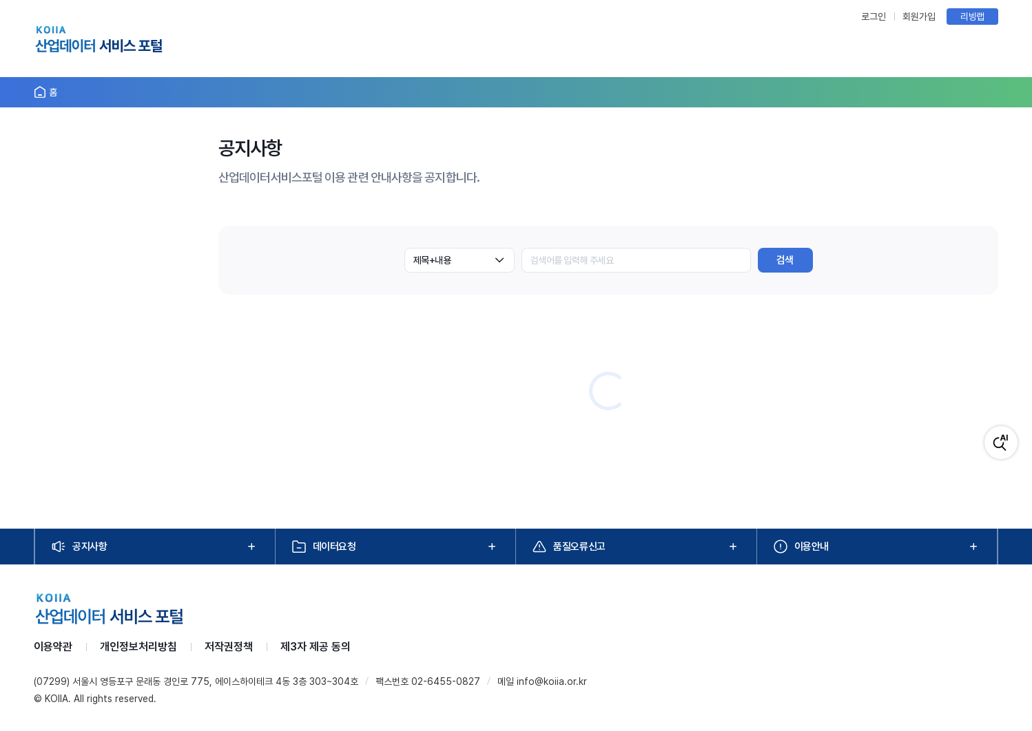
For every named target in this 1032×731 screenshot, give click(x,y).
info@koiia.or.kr (552, 681)
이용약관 (53, 646)
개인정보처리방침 (138, 646)
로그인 (873, 16)
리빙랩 (972, 16)
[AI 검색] (1001, 442)
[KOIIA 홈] (99, 41)
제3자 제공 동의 (315, 646)
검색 (785, 260)
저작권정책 (229, 646)
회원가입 (919, 16)
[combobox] (459, 260)
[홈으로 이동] (45, 92)
